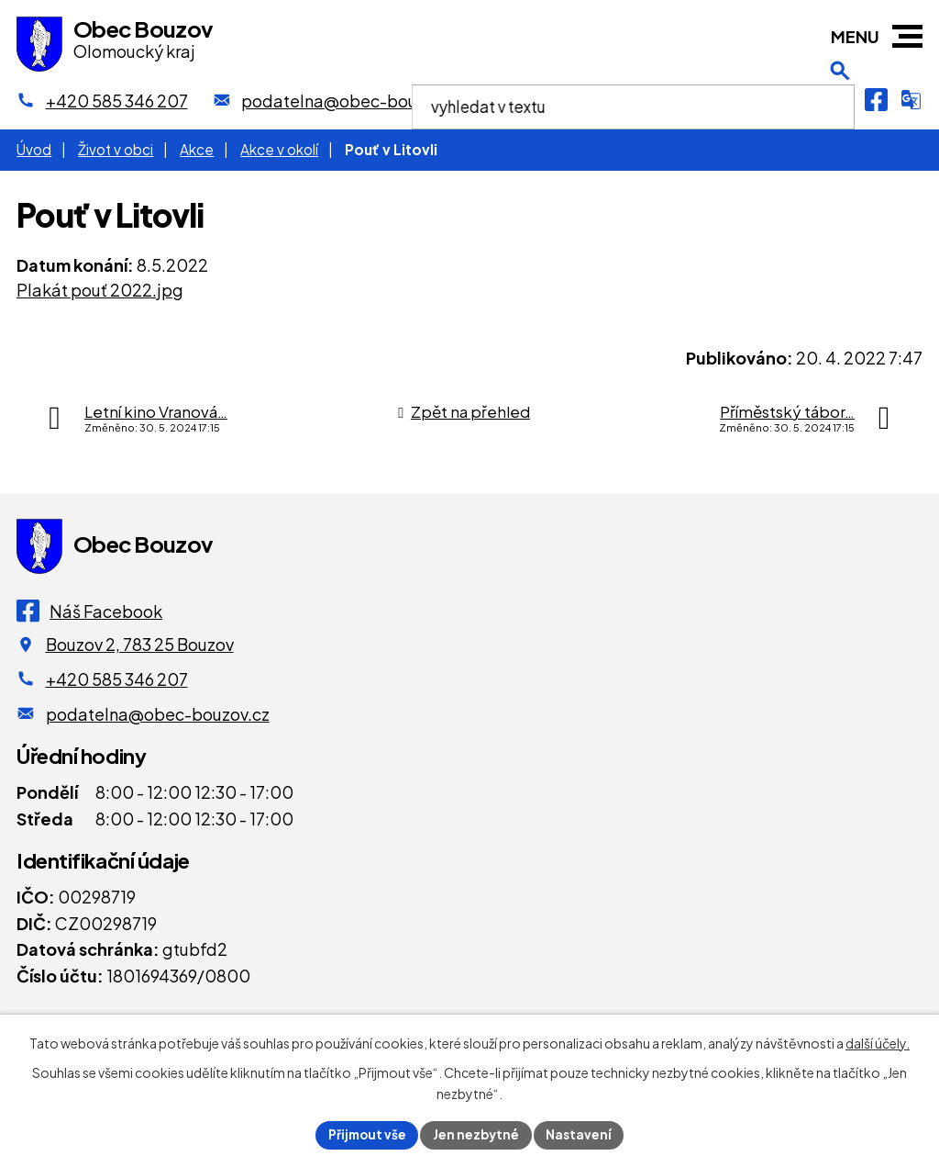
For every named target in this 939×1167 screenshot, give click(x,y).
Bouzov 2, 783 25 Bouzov (140, 644)
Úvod (34, 149)
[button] (907, 36)
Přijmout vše (365, 1134)
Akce (197, 149)
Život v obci (115, 149)
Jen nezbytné (477, 1134)
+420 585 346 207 (117, 679)
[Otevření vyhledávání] (840, 100)
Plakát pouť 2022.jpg (100, 289)
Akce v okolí (279, 149)
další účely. (877, 1042)
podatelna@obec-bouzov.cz (158, 713)
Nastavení (581, 1134)
